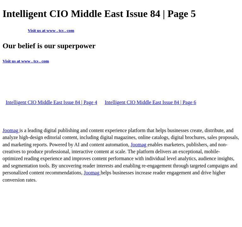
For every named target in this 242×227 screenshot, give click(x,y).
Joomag (11, 130)
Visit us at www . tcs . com (51, 30)
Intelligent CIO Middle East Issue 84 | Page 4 (51, 102)
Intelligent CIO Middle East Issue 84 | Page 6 (150, 102)
